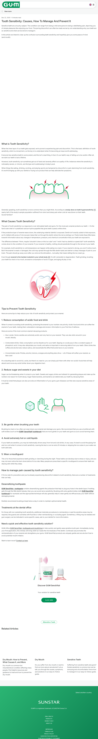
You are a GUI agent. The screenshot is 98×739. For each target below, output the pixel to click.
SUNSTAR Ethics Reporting (49, 703)
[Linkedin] (56, 720)
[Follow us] (49, 567)
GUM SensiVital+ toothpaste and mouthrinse (26, 495)
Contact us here (22, 508)
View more (7, 11)
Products (49, 686)
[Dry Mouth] (49, 612)
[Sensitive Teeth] (81, 612)
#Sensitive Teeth (49, 589)
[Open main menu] (94, 5)
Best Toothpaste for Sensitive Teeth (36, 736)
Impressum (49, 696)
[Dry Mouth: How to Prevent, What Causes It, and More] (17, 612)
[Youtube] (51, 720)
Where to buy (49, 688)
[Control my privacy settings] (85, 726)
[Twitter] (46, 720)
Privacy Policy (49, 701)
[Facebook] (41, 720)
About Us (49, 690)
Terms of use (49, 698)
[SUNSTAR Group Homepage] (49, 669)
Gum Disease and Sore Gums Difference (61, 736)
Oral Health (49, 683)
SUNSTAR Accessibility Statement (49, 705)
